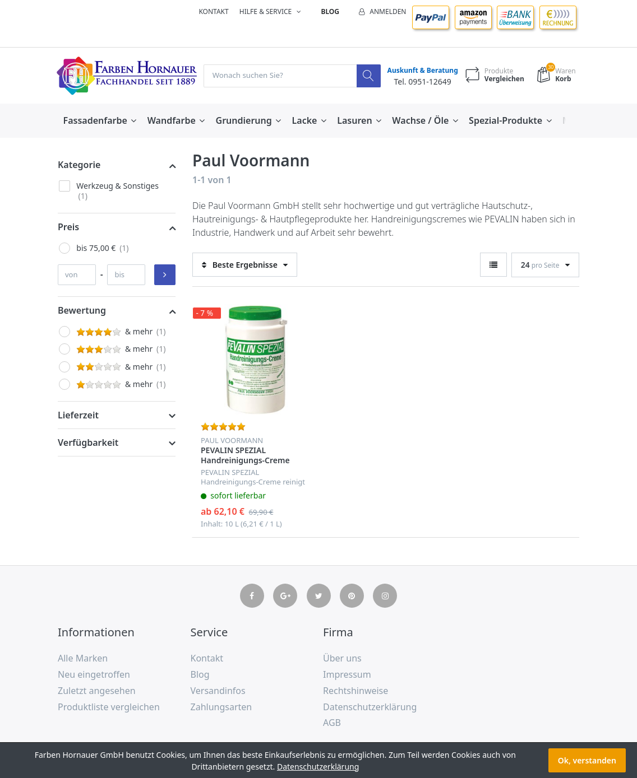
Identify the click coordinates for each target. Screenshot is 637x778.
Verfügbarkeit (88, 442)
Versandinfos (218, 690)
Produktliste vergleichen (109, 707)
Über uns (342, 659)
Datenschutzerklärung (370, 707)
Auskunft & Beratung (420, 71)
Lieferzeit (78, 415)
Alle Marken (83, 659)
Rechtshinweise (355, 690)
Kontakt (213, 11)
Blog (330, 11)
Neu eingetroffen (94, 675)
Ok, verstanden (587, 760)
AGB (332, 723)
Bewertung (82, 311)
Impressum (347, 675)
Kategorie (79, 165)
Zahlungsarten (221, 707)
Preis (68, 227)
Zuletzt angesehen (97, 690)
